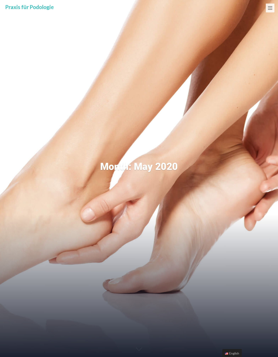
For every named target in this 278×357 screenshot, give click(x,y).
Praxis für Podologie (29, 7)
